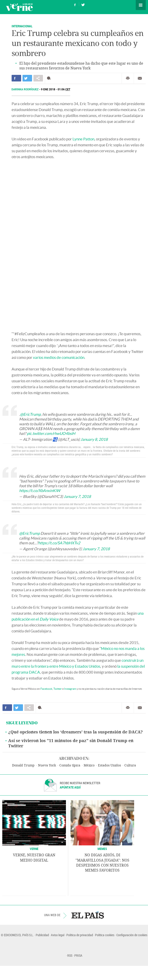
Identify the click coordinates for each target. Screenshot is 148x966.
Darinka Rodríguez (25, 89)
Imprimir (128, 78)
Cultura (130, 765)
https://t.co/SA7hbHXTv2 (59, 543)
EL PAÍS (87, 915)
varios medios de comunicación (58, 357)
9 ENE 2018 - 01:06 (55, 89)
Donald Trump (23, 765)
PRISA (78, 955)
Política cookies (104, 935)
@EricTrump (30, 414)
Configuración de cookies (131, 935)
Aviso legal (57, 935)
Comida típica (69, 765)
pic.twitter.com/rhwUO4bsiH (51, 433)
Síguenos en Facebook (75, 4)
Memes (102, 849)
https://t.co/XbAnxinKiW (39, 490)
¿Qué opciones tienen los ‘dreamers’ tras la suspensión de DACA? (75, 732)
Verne (19, 7)
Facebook (46, 688)
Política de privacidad (79, 935)
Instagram (70, 688)
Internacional (22, 26)
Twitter (57, 688)
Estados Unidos (109, 765)
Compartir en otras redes (38, 78)
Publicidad (42, 935)
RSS (69, 955)
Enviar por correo (140, 78)
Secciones (141, 5)
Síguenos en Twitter (83, 4)
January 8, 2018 (94, 439)
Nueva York (47, 765)
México (89, 765)
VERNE (34, 849)
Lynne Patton (83, 139)
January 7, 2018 (77, 496)
